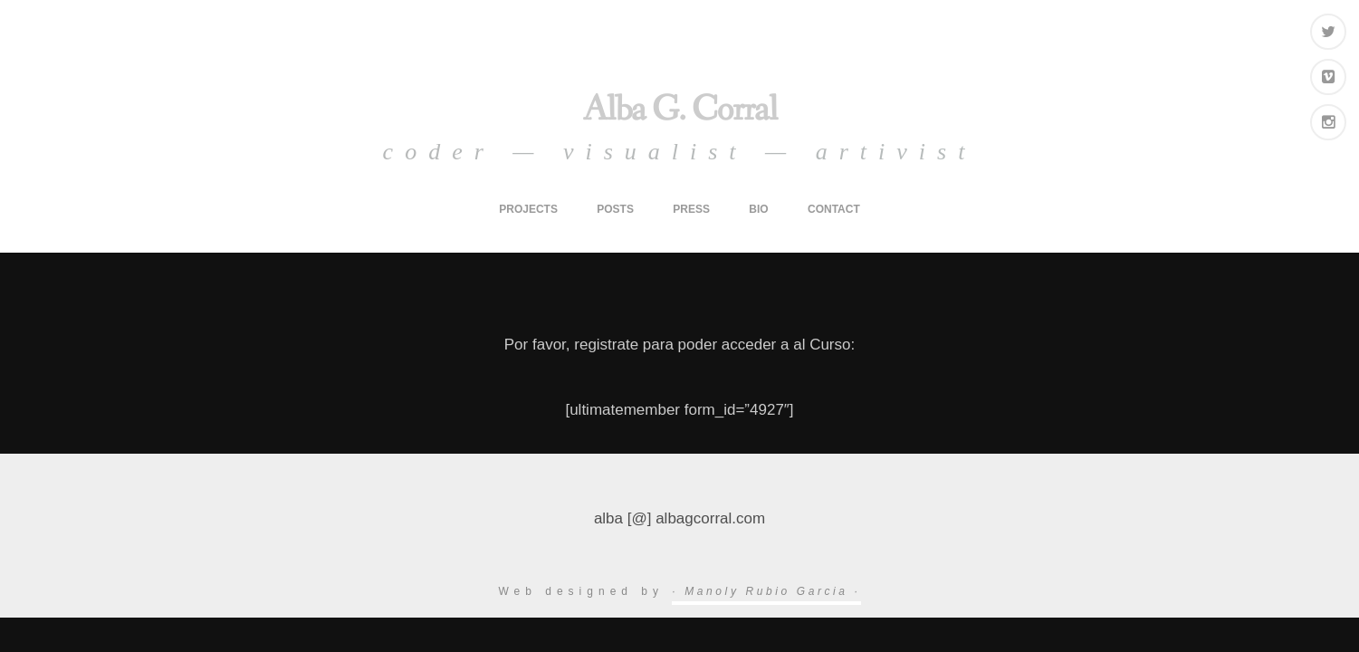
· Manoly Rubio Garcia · (766, 591)
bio (758, 209)
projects (528, 209)
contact (834, 209)
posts (615, 209)
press (691, 209)
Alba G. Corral (679, 110)
